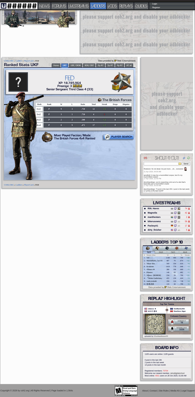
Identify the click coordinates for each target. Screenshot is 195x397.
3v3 (173, 252)
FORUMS (59, 5)
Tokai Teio (151, 264)
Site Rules (164, 390)
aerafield (147, 175)
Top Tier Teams (167, 304)
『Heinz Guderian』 (155, 278)
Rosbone (147, 169)
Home (56, 65)
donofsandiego (149, 182)
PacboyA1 (153, 225)
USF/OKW (76, 65)
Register (156, 7)
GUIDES (141, 5)
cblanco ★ (151, 269)
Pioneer (150, 272)
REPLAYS (126, 5)
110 (148, 258)
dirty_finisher (154, 230)
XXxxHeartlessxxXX (161, 336)
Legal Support (188, 390)
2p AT (100, 65)
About (145, 390)
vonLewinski (152, 281)
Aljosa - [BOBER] (154, 275)
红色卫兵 (150, 284)
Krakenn (150, 266)
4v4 (185, 252)
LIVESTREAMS (78, 5)
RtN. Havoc (153, 208)
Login (154, 4)
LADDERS (98, 5)
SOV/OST (89, 65)
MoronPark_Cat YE (155, 261)
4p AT (119, 65)
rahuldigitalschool (177, 373)
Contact (154, 390)
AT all (129, 65)
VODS (112, 5)
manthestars (154, 217)
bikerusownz (154, 221)
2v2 (161, 252)
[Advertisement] (123, 31)
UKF (65, 65)
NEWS (44, 5)
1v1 (149, 252)
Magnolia (152, 213)
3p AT (110, 65)
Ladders (19, 61)
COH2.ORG (9, 61)
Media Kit (175, 390)
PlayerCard (28, 61)
